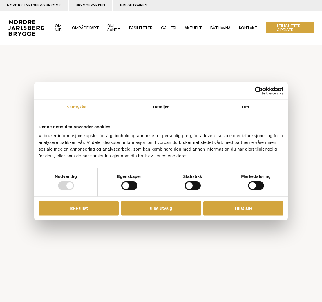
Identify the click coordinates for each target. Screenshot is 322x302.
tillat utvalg (161, 208)
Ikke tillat (79, 208)
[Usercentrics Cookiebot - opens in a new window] (258, 90)
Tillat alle (243, 208)
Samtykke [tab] (77, 106)
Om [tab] (245, 106)
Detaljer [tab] (161, 106)
